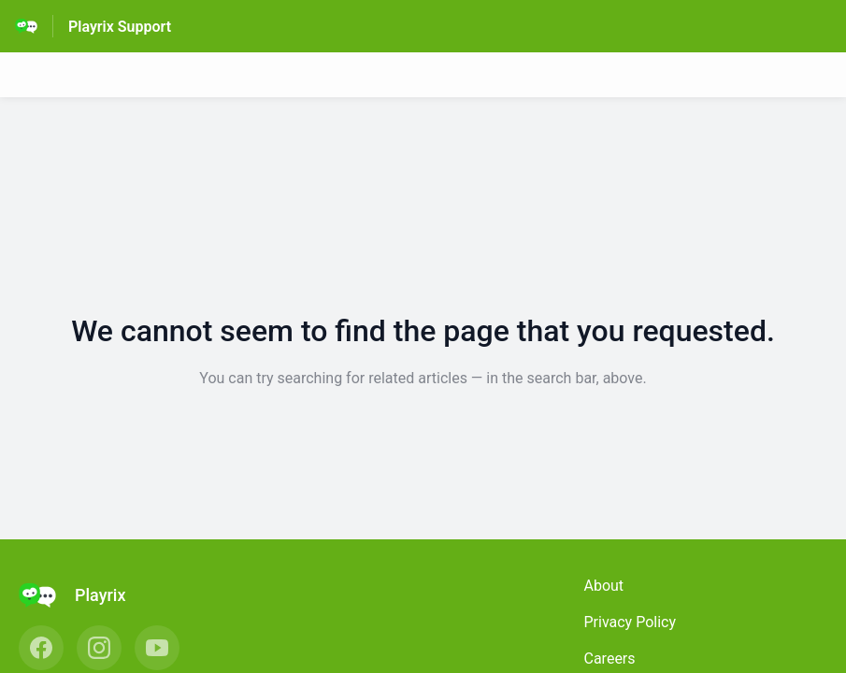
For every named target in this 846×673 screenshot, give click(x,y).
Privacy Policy (630, 622)
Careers (610, 658)
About (604, 585)
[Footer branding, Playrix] (81, 595)
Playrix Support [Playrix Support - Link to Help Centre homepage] (119, 27)
